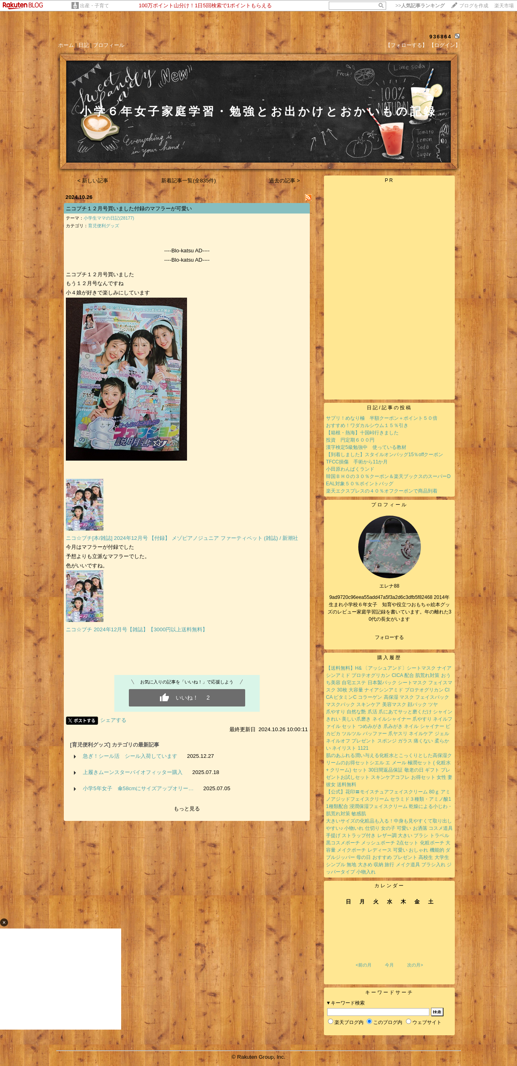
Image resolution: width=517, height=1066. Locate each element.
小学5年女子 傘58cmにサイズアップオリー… (138, 788)
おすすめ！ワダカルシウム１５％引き (367, 425)
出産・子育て (94, 5)
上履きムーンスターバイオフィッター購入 (133, 772)
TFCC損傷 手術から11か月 (357, 462)
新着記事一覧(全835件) (188, 181)
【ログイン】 (444, 45)
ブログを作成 (473, 5)
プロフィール (108, 45)
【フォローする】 (406, 45)
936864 (440, 37)
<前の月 (363, 964)
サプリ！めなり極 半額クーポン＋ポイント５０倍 (381, 418)
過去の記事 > (284, 181)
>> (420, 5)
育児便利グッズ (103, 225)
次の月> (415, 964)
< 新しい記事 (93, 181)
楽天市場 (504, 5)
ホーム (66, 45)
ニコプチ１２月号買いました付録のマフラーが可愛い (129, 208)
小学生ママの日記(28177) (109, 218)
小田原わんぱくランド (350, 469)
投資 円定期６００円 (350, 440)
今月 (389, 964)
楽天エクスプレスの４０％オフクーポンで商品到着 (381, 491)
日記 (83, 45)
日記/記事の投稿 (389, 407)
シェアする (113, 720)
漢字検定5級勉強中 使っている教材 (366, 447)
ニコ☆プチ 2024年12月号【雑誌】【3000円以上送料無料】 (137, 629)
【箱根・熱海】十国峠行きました (362, 433)
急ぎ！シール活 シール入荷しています (130, 756)
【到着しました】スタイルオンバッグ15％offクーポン (384, 454)
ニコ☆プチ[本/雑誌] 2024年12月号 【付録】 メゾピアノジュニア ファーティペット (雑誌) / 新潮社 (182, 538)
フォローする (389, 637)
